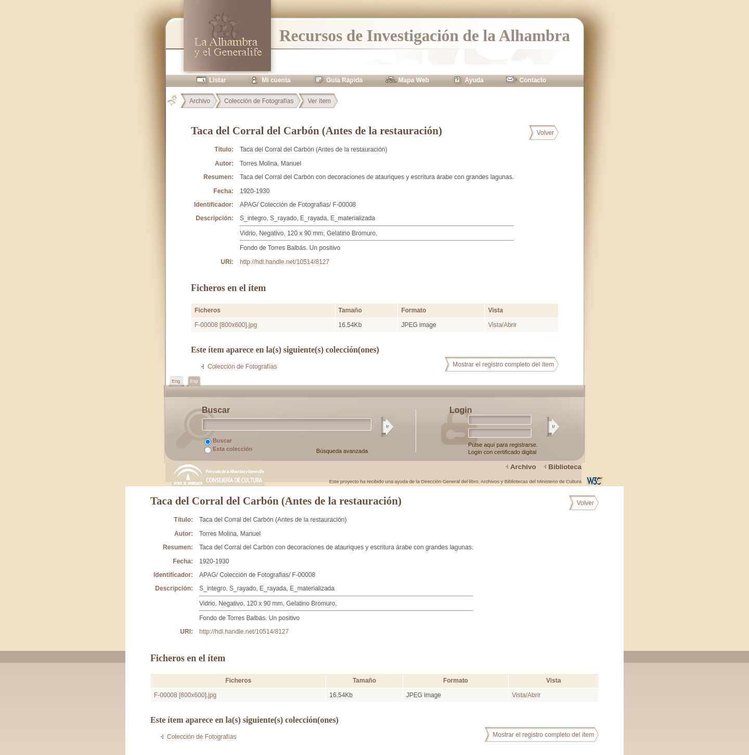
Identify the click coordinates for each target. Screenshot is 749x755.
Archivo (199, 101)
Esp (194, 381)
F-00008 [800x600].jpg (226, 325)
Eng (177, 381)
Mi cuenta (276, 80)
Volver (545, 132)
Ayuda (474, 80)
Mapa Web (413, 80)
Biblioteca (565, 467)
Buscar (218, 441)
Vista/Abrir (502, 325)
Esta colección (228, 450)
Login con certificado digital (502, 452)
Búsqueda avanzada (342, 451)
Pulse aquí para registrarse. (503, 445)
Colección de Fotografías (258, 101)
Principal (176, 101)
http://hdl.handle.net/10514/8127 (284, 262)
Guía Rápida (344, 80)
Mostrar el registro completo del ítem (503, 364)
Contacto (532, 80)
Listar (217, 80)
